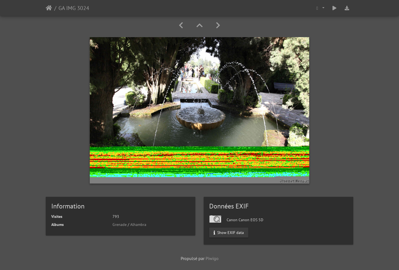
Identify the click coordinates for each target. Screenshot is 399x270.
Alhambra (138, 224)
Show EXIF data (229, 232)
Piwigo (212, 258)
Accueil (49, 8)
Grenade (119, 224)
